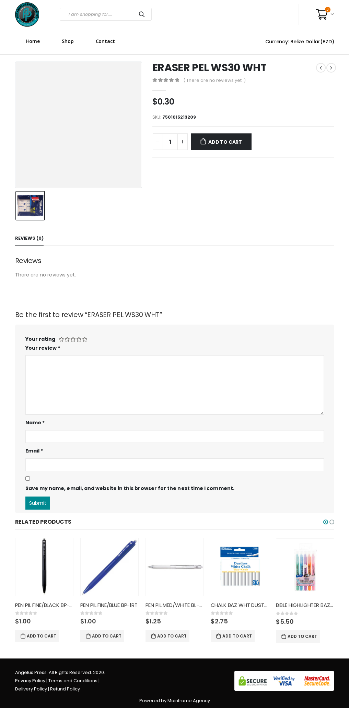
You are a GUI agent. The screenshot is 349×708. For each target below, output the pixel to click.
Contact (105, 41)
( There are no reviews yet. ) (214, 80)
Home (33, 41)
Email (34, 450)
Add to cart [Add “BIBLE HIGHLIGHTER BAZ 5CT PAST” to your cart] (302, 636)
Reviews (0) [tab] (29, 238)
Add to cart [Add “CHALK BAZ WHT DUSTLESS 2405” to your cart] (237, 636)
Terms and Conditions (72, 680)
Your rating (40, 339)
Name (35, 422)
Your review (42, 348)
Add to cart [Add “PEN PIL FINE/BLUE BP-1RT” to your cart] (106, 636)
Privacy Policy (30, 680)
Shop (68, 41)
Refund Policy (65, 689)
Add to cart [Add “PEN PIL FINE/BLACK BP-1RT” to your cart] (41, 636)
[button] (326, 522)
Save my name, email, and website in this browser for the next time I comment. (129, 488)
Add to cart (225, 142)
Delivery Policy (31, 689)
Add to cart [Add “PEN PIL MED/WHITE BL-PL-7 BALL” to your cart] (172, 636)
